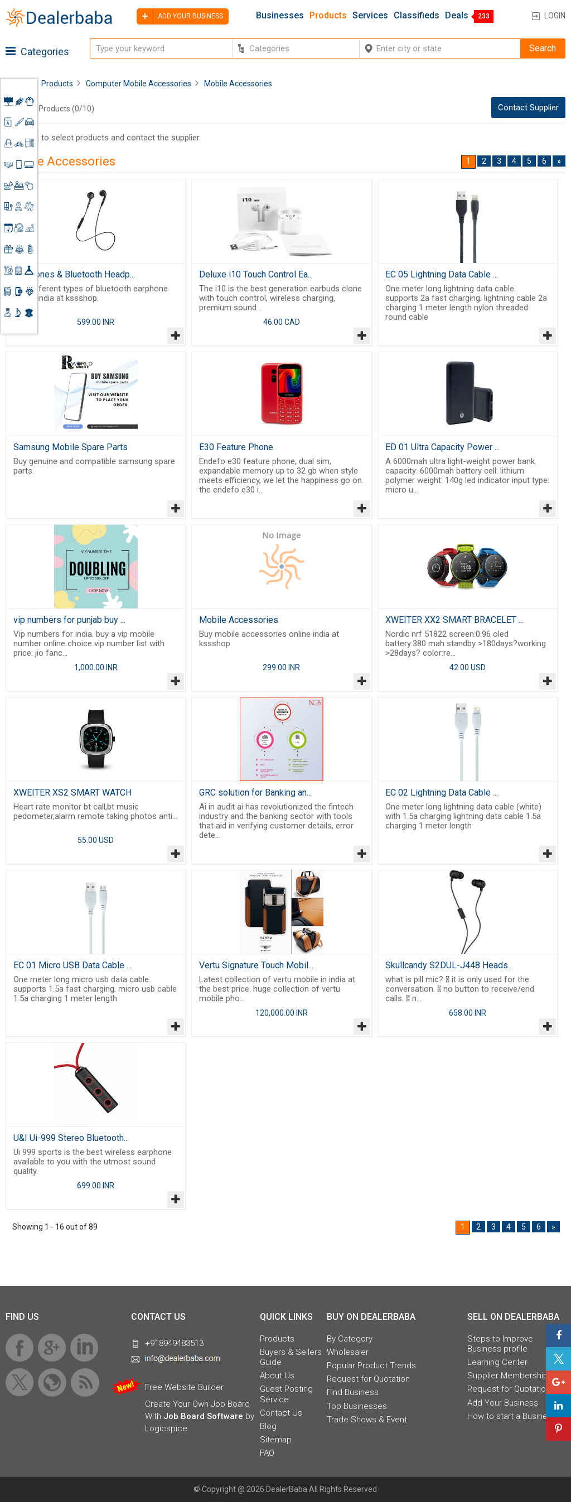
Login (554, 15)
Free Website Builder (184, 1387)
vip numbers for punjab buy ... (69, 620)
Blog (268, 1426)
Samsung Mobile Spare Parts (70, 447)
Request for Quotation (368, 1379)
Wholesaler (348, 1352)
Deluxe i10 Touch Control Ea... (256, 274)
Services (370, 16)
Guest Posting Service (286, 1394)
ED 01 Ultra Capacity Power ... (442, 447)
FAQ (267, 1453)
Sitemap (276, 1440)
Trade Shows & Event (367, 1420)
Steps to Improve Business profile (500, 1344)
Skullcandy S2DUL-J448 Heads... (449, 965)
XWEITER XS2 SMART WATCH (72, 792)
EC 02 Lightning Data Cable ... (441, 792)
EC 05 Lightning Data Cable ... (441, 274)
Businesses (280, 16)
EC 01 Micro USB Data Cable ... (72, 965)
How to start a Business (512, 1416)
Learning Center (497, 1362)
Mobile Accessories (238, 620)
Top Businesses (357, 1406)
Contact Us (281, 1413)
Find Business (353, 1392)
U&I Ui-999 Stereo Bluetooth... (71, 1138)
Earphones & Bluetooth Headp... (74, 274)
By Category (349, 1339)
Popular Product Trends (371, 1365)
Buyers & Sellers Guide (291, 1357)
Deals (456, 16)
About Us (277, 1376)
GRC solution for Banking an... (255, 792)
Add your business (180, 16)
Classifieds (416, 16)
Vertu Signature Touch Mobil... (256, 965)
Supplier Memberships (510, 1376)
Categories (37, 51)
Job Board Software (203, 1416)
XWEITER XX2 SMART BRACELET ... (454, 620)
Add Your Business (502, 1403)
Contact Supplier (528, 108)
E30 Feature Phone (236, 447)
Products (328, 16)
